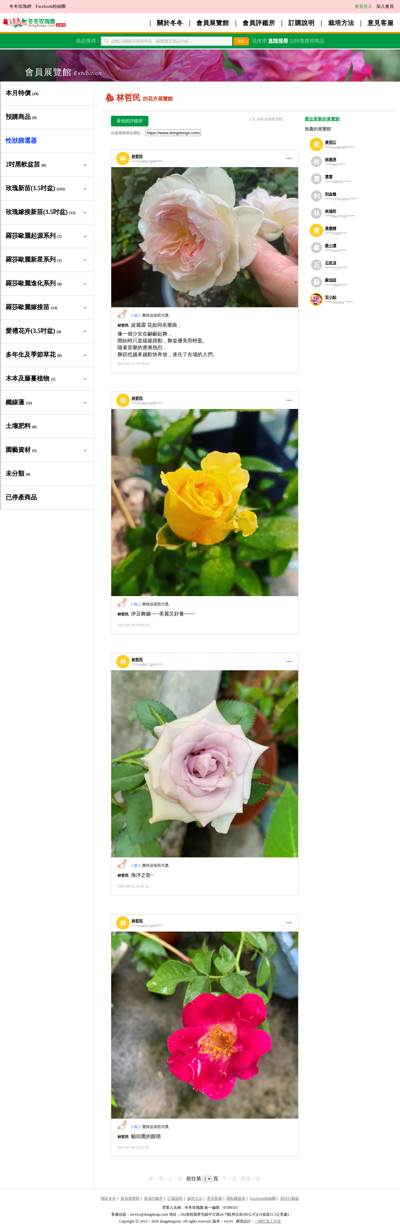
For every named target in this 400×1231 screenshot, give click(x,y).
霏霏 (328, 177)
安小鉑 (330, 297)
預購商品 (21, 116)
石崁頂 (330, 263)
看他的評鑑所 (130, 121)
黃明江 (330, 142)
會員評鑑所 (258, 22)
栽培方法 (341, 22)
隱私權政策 (236, 1198)
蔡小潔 (330, 245)
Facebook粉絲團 (51, 6)
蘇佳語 (330, 280)
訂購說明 (301, 22)
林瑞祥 (330, 211)
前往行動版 (289, 1198)
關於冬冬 (170, 22)
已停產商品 (21, 497)
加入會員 (385, 6)
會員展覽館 (212, 22)
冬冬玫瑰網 (20, 6)
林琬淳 (330, 159)
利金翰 (330, 194)
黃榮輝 (330, 228)
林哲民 (137, 156)
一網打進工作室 (268, 1221)
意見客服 (381, 22)
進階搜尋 (278, 40)
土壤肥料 (21, 425)
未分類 (18, 473)
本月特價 (22, 92)
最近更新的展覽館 (322, 119)
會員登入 (363, 6)
